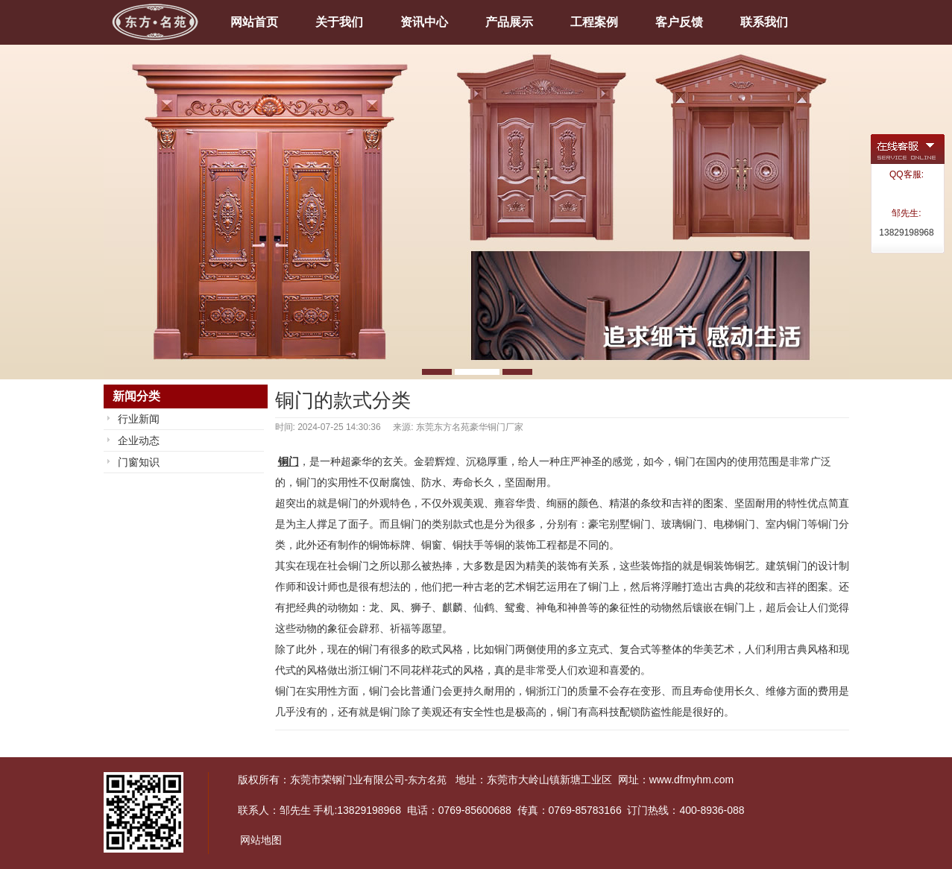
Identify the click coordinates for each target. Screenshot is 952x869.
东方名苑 (427, 780)
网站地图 (261, 840)
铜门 (288, 461)
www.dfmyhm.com (691, 780)
